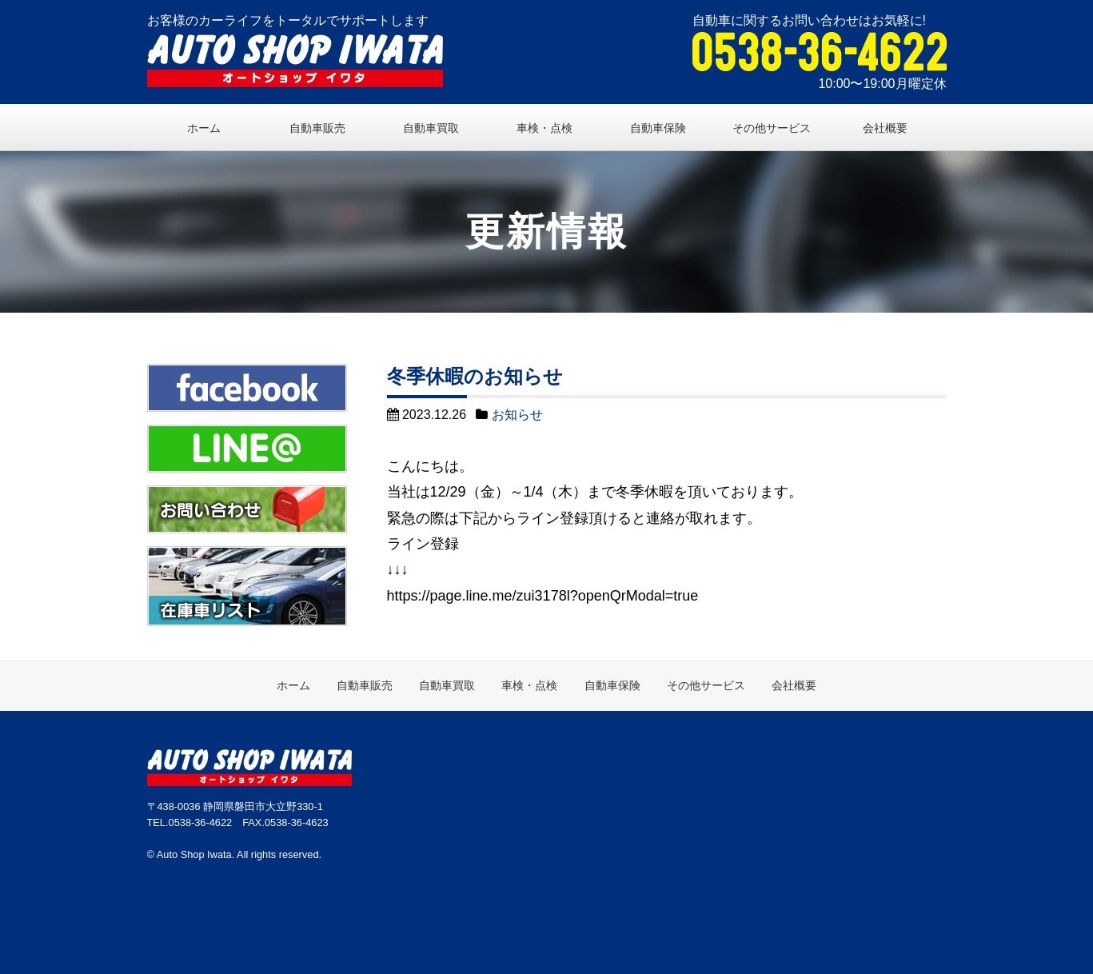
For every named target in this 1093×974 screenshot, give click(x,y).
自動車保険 (658, 128)
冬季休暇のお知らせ (475, 376)
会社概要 (885, 128)
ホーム (204, 128)
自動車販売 (317, 128)
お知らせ (517, 414)
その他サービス (771, 128)
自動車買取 (431, 128)
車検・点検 (544, 128)
